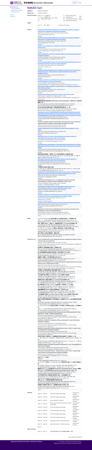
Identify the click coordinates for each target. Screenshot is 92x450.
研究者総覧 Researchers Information (38, 3)
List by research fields (16, 10)
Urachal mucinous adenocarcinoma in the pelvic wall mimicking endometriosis (59, 202)
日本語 (79, 2)
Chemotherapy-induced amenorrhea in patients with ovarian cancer (56, 94)
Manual (12, 14)
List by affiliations (15, 8)
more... (39, 215)
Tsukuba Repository (47, 201)
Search (74, 2)
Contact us (12, 16)
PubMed (40, 36)
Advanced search (15, 12)
